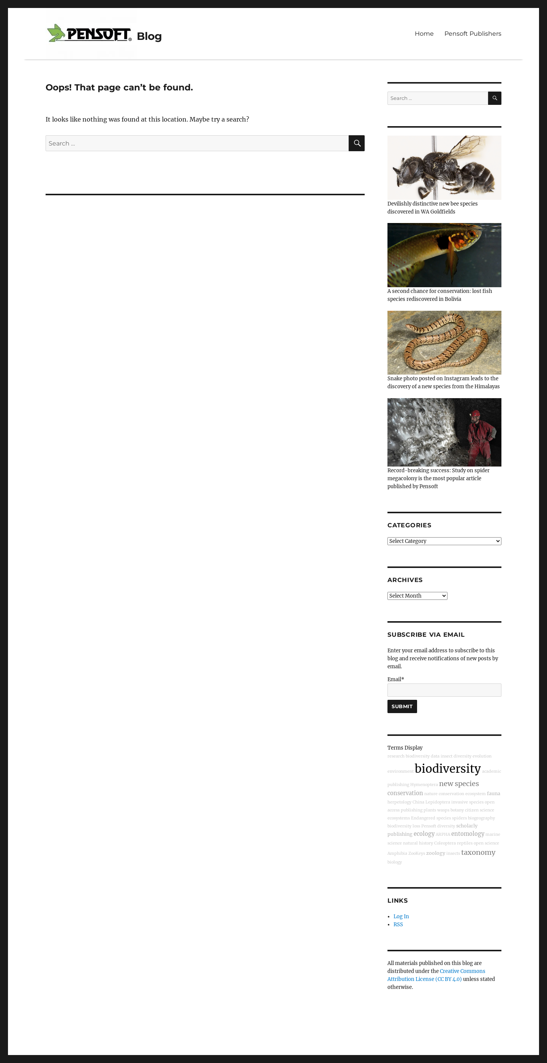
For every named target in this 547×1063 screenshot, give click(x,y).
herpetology (399, 802)
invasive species (467, 802)
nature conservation (444, 793)
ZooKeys (416, 853)
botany (457, 810)
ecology (424, 833)
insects (453, 853)
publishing (411, 810)
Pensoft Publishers (472, 33)
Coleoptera (445, 843)
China (418, 802)
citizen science (479, 810)
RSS (398, 924)
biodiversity (448, 769)
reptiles (465, 843)
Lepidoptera (437, 802)
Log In (401, 916)
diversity (446, 826)
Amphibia (397, 853)
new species (459, 783)
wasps (443, 810)
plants (430, 810)
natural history (418, 843)
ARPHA (443, 834)
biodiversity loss (403, 826)
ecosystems (398, 818)
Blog (149, 36)
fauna (493, 793)
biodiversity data (422, 756)
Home (424, 33)
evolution (482, 756)
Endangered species (431, 818)
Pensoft (428, 826)
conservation (405, 793)
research (396, 756)
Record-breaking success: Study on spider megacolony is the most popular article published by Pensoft (438, 478)
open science (486, 843)
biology (394, 862)
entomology (467, 833)
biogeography (481, 818)
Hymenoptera (424, 784)
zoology (435, 853)
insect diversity (456, 756)
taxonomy (478, 852)
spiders (459, 818)
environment (400, 771)
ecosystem (475, 793)
